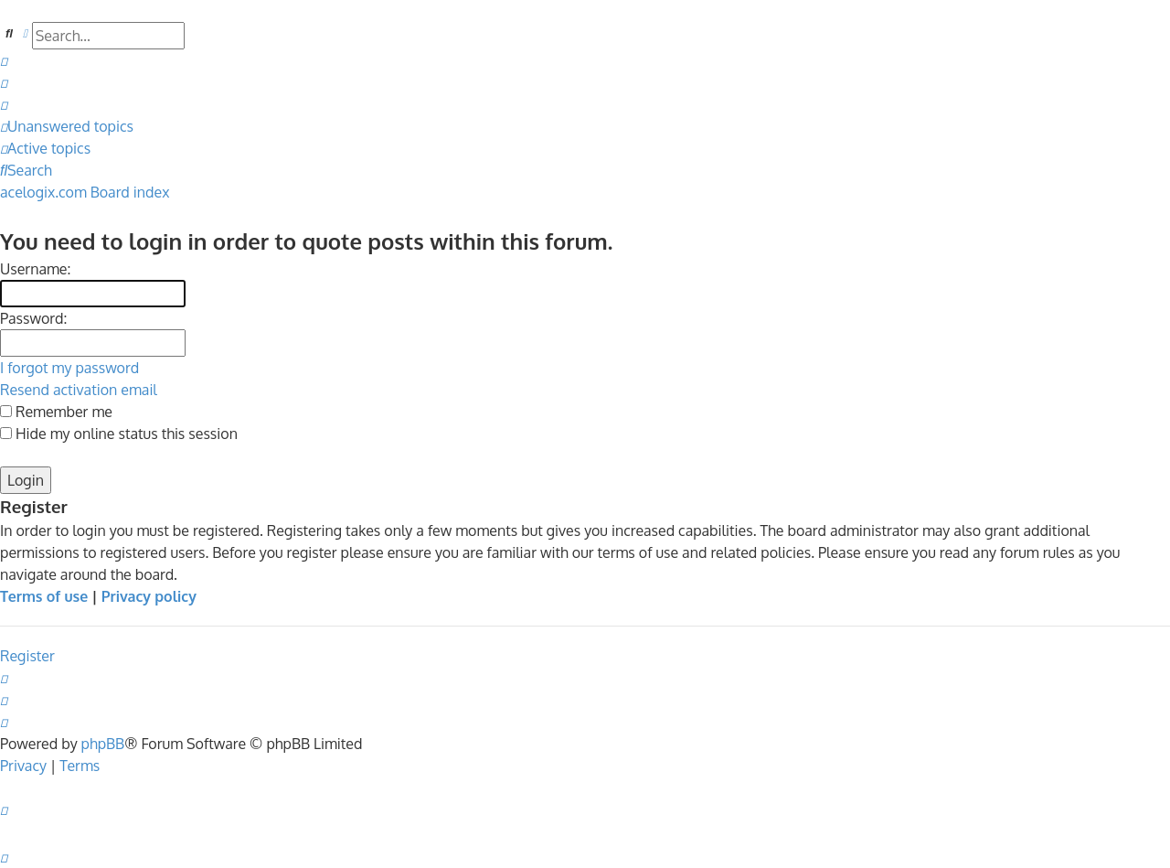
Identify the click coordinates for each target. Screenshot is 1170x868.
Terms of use (44, 596)
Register (27, 656)
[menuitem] (3, 60)
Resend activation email (78, 389)
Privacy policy (149, 596)
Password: (33, 318)
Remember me (56, 411)
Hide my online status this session (119, 433)
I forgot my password (69, 368)
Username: (35, 269)
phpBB (103, 743)
